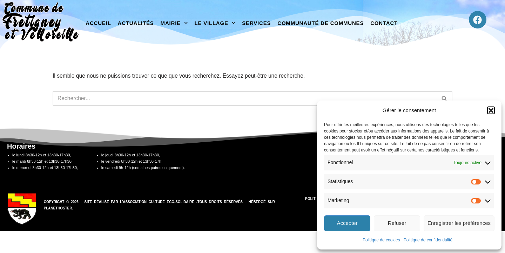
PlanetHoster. (58, 230)
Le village (214, 23)
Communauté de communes (320, 23)
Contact (384, 23)
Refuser (397, 223)
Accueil (98, 23)
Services (256, 23)
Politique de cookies (381, 240)
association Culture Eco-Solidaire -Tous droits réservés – (185, 224)
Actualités (136, 23)
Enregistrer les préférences (459, 223)
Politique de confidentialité (428, 240)
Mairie (174, 23)
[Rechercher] (245, 98)
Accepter (347, 223)
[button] (490, 110)
